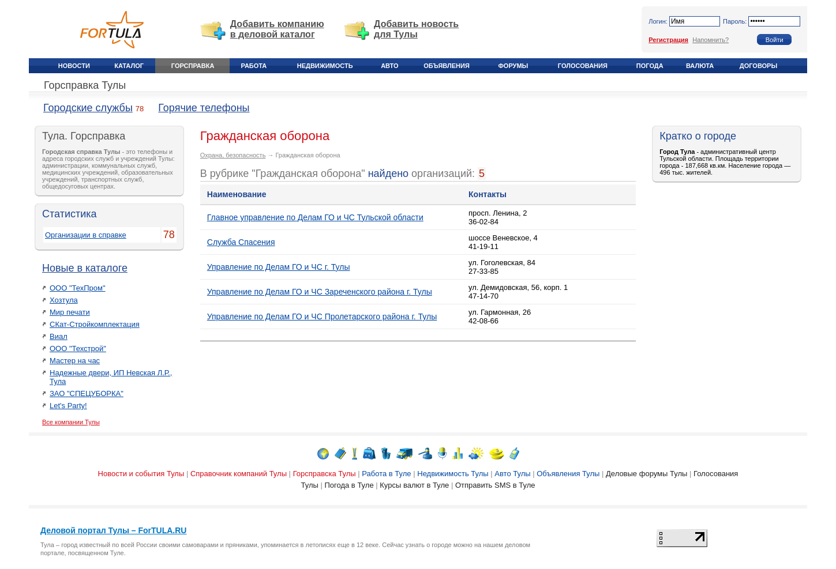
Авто (389, 65)
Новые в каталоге (85, 268)
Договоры (758, 65)
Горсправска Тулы (324, 473)
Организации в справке (85, 235)
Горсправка (192, 65)
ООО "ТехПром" (78, 288)
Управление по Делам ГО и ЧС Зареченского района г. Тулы (319, 291)
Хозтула (64, 300)
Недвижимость (325, 65)
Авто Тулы (512, 473)
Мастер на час (75, 360)
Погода (649, 65)
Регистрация (668, 39)
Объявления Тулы (568, 473)
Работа (254, 65)
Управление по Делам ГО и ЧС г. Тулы (278, 267)
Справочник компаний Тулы (238, 473)
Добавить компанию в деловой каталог (277, 29)
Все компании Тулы (71, 422)
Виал (59, 336)
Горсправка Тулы (85, 85)
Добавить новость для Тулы (416, 29)
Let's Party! (68, 405)
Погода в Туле (348, 485)
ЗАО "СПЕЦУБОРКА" (86, 393)
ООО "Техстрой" (78, 348)
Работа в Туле (386, 473)
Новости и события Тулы (141, 473)
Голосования (583, 65)
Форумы (513, 65)
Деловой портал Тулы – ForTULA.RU (113, 530)
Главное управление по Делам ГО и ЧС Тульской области (315, 217)
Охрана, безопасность (233, 155)
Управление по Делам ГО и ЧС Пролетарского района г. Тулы (322, 316)
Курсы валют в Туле (414, 485)
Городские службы (88, 108)
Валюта (700, 65)
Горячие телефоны (203, 108)
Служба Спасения (241, 242)
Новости (74, 65)
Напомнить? (710, 39)
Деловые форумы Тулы (646, 473)
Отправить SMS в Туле (495, 485)
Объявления (446, 65)
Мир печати (70, 312)
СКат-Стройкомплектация (95, 324)
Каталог (129, 65)
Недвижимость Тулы (452, 473)
